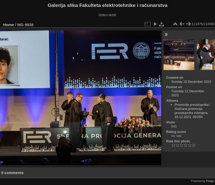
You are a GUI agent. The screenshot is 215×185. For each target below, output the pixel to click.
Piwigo (210, 180)
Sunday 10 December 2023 (191, 82)
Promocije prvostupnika (192, 105)
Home (8, 24)
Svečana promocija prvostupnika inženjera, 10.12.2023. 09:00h (191, 113)
